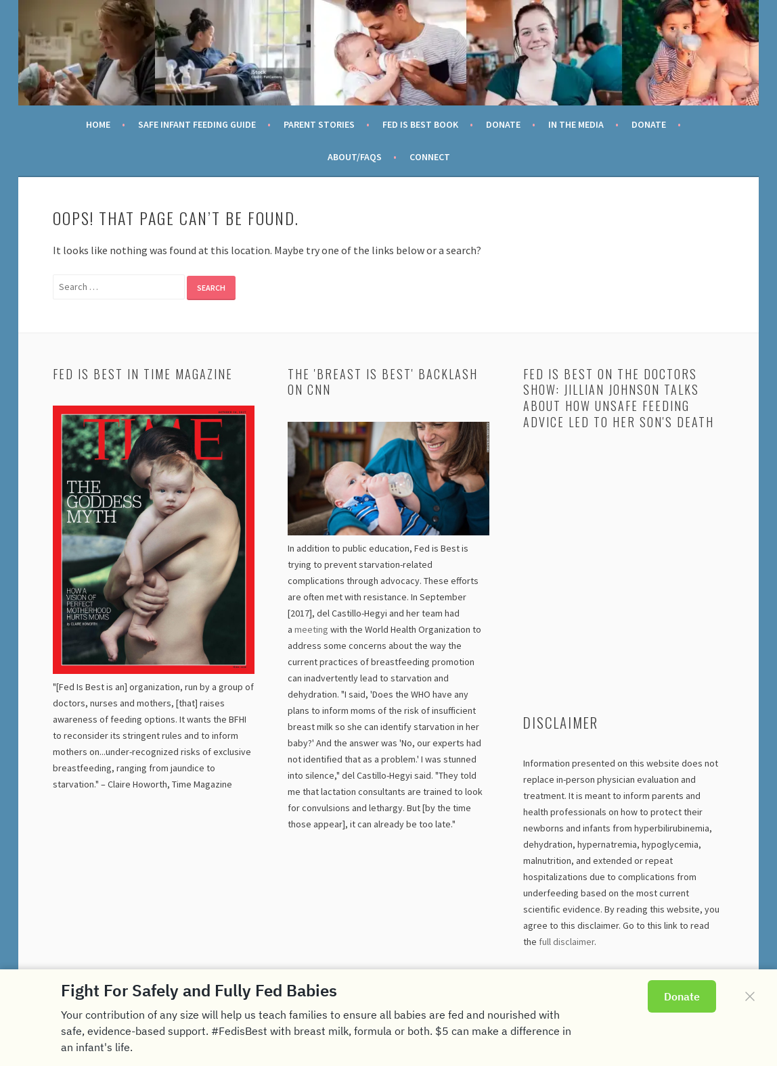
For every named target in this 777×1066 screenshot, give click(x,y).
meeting (311, 629)
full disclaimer (566, 942)
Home (98, 124)
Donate (503, 124)
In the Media (576, 124)
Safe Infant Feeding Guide (197, 124)
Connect (429, 157)
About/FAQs (355, 157)
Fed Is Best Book (420, 124)
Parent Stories (319, 124)
